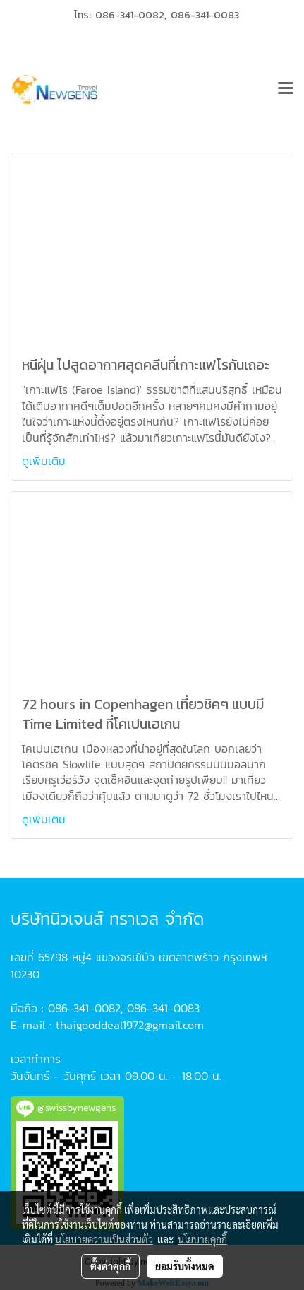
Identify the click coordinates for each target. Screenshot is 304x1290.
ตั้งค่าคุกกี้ (110, 1266)
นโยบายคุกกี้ (202, 1239)
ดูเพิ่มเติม (46, 460)
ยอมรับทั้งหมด (184, 1266)
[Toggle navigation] (285, 89)
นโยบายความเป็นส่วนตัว (104, 1239)
